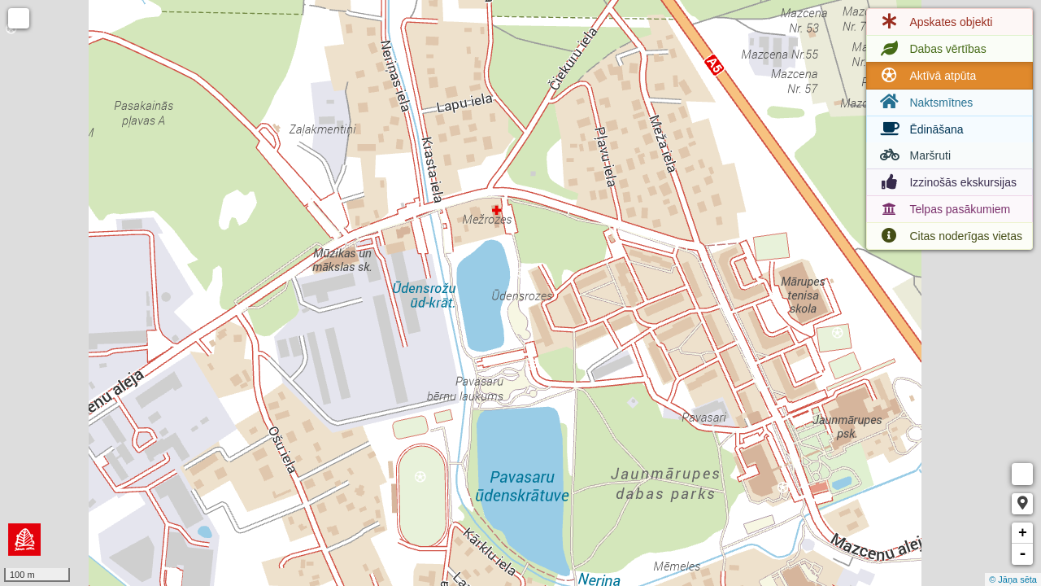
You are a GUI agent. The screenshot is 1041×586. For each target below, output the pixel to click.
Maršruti (914, 155)
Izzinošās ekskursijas (947, 182)
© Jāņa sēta (1013, 579)
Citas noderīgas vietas (949, 236)
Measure (1022, 474)
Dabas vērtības (931, 48)
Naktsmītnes (925, 102)
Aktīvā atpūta (926, 75)
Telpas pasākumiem (943, 209)
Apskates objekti (934, 21)
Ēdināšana (920, 129)
